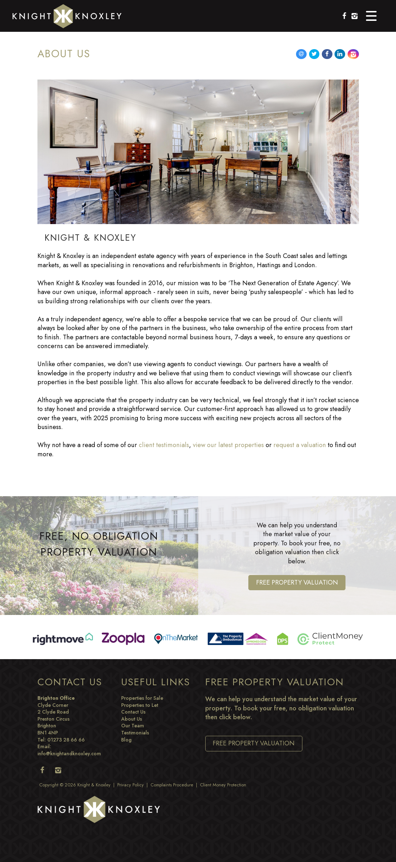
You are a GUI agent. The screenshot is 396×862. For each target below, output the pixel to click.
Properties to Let (139, 705)
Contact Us (133, 711)
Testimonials (135, 732)
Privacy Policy (130, 785)
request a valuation (299, 445)
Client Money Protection (223, 785)
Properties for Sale (142, 698)
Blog (126, 739)
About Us (131, 718)
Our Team (132, 725)
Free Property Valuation (297, 582)
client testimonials (164, 445)
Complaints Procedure (171, 785)
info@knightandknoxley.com (69, 753)
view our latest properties (228, 445)
